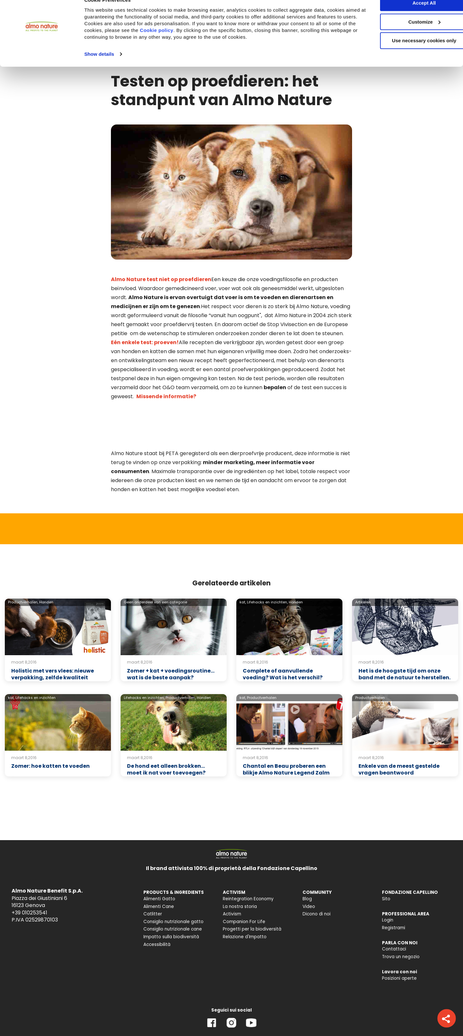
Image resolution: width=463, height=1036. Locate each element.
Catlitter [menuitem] (152, 875)
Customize (410, 35)
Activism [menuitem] (232, 875)
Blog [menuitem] (307, 860)
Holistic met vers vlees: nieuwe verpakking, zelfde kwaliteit (52, 635)
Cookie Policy (61, 1015)
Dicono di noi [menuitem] (317, 875)
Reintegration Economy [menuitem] (248, 860)
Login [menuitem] (387, 881)
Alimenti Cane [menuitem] (158, 868)
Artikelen (363, 563)
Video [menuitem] (309, 868)
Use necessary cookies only (409, 54)
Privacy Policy (23, 1015)
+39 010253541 (29, 873)
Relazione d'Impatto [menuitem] (245, 898)
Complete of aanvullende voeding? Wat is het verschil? (282, 635)
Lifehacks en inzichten (35, 658)
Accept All (409, 16)
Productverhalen (262, 658)
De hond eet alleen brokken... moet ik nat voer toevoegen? (166, 730)
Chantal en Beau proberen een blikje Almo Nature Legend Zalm (286, 730)
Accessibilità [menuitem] (156, 906)
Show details (99, 67)
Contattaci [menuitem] (394, 910)
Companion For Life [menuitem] (244, 883)
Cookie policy (198, 43)
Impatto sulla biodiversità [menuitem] (171, 898)
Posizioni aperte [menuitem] (399, 939)
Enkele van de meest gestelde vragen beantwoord (399, 730)
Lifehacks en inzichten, (267, 563)
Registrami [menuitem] (393, 889)
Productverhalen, (23, 563)
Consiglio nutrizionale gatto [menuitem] (173, 883)
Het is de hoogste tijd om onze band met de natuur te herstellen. (404, 635)
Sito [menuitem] (386, 860)
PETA (172, 414)
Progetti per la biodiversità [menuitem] (252, 890)
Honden (46, 563)
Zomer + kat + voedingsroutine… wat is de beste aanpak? (170, 635)
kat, (243, 563)
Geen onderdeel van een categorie (155, 563)
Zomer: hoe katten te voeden (50, 727)
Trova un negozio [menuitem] (401, 918)
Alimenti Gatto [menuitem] (159, 860)
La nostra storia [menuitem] (240, 868)
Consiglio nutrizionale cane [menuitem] (172, 890)
